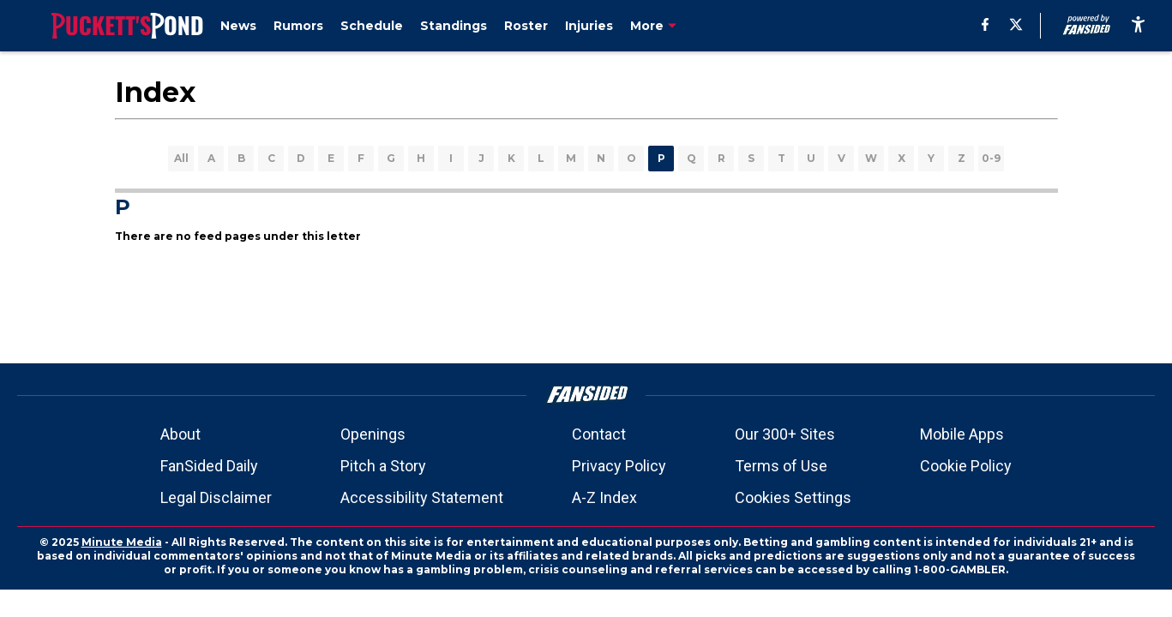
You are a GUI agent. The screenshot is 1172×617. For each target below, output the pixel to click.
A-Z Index (604, 497)
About (180, 434)
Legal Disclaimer (216, 497)
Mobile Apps (962, 434)
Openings (373, 434)
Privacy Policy (619, 466)
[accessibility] (1138, 25)
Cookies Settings (793, 497)
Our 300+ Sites (785, 434)
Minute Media (121, 542)
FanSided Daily (209, 466)
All (181, 158)
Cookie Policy (966, 466)
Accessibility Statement (421, 497)
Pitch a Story (383, 466)
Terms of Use (781, 466)
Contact (599, 434)
